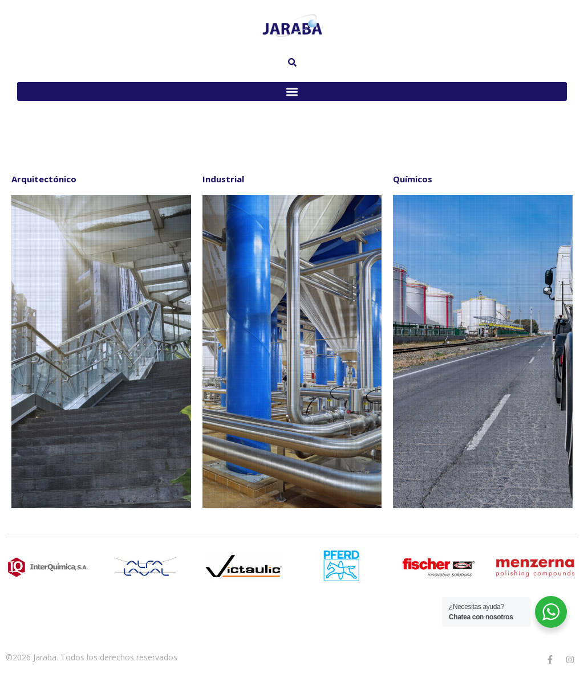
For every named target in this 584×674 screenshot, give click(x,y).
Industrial (223, 179)
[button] (292, 91)
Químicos (412, 179)
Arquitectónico (43, 179)
